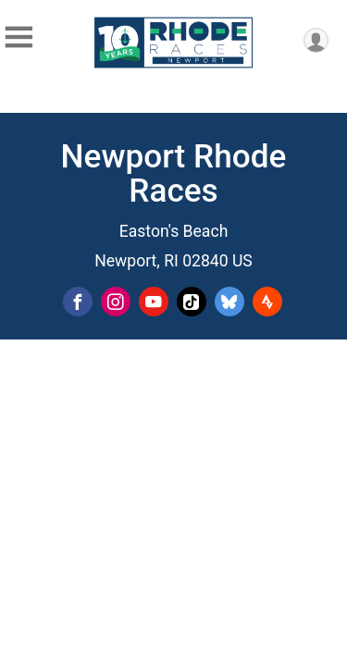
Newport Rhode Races (174, 173)
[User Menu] (316, 40)
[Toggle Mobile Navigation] (18, 37)
